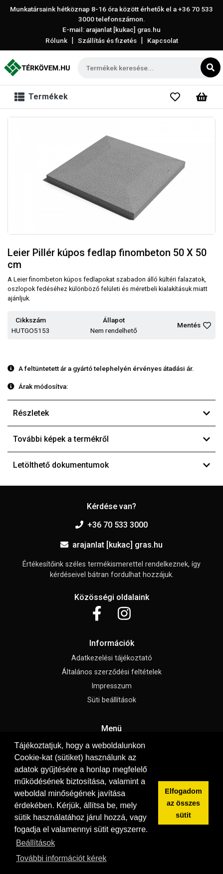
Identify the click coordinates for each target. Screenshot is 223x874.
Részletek (111, 413)
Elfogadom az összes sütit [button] (183, 803)
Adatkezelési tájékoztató (111, 658)
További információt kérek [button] (61, 858)
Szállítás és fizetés (107, 40)
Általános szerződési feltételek (112, 672)
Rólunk (56, 40)
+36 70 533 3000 (111, 525)
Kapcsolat (162, 40)
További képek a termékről (111, 439)
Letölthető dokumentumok (111, 465)
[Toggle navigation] (43, 96)
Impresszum (111, 686)
